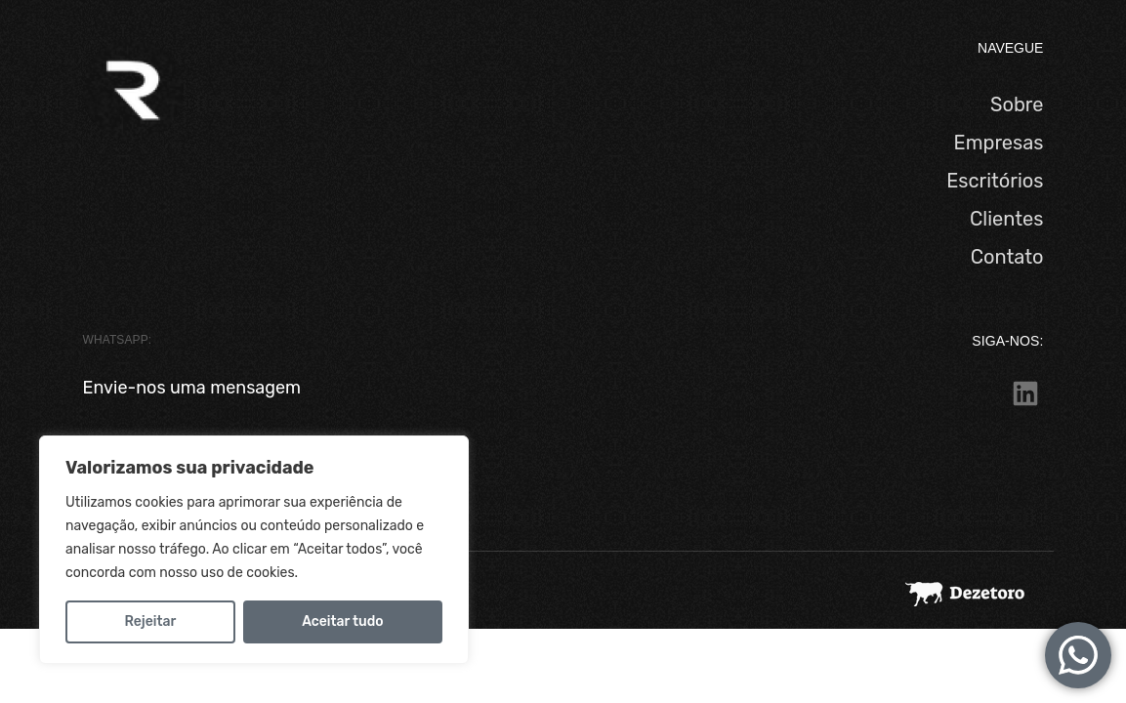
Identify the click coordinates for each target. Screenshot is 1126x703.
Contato (1007, 257)
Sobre (1016, 104)
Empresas (999, 142)
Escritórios (994, 180)
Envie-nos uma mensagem (192, 387)
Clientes (1006, 218)
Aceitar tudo (342, 621)
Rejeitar (150, 621)
